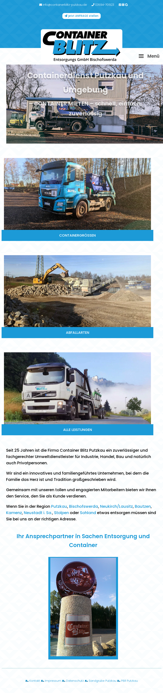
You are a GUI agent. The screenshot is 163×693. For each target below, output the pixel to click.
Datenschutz (75, 681)
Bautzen (143, 506)
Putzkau (59, 506)
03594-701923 (103, 5)
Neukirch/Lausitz (116, 506)
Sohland (88, 512)
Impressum (53, 681)
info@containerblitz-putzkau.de (63, 5)
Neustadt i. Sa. (38, 512)
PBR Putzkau (129, 681)
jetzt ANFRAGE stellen (83, 16)
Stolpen (61, 512)
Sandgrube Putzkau (102, 681)
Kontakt (34, 681)
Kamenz (14, 512)
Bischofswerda (83, 506)
